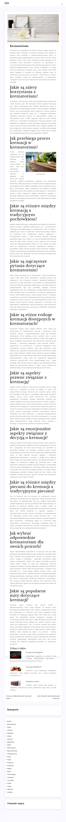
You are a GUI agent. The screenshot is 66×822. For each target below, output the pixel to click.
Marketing (10, 742)
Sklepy (9, 768)
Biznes (9, 721)
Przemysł (10, 763)
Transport (10, 777)
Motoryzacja (11, 748)
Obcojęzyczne (12, 754)
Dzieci (9, 727)
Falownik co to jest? (32, 681)
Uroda (9, 783)
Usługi (9, 786)
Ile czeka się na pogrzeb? (34, 652)
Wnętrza (10, 789)
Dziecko (9, 730)
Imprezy (10, 739)
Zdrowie (9, 792)
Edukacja (10, 733)
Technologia (11, 774)
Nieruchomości (12, 751)
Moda (9, 745)
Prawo (9, 760)
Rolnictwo (10, 766)
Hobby (9, 736)
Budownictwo (11, 724)
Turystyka (10, 780)
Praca (9, 757)
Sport (9, 771)
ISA (7, 3)
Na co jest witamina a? (33, 667)
